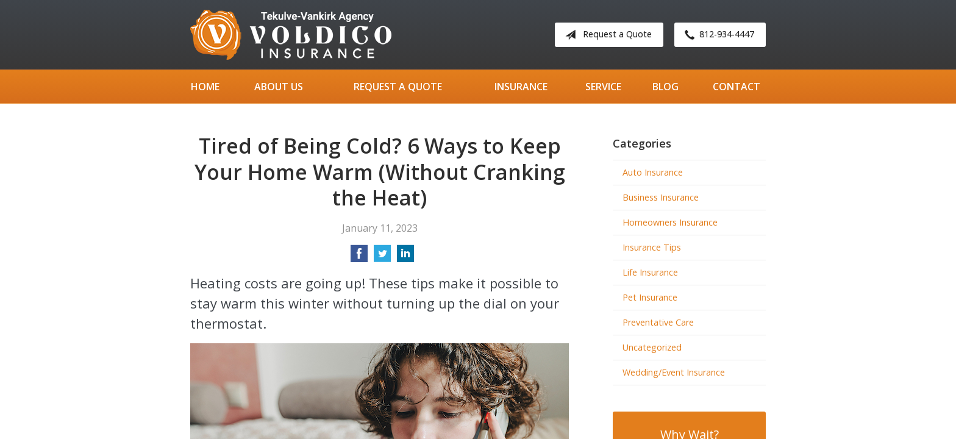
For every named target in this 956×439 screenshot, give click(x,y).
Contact (736, 86)
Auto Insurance (652, 172)
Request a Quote (606, 34)
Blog (665, 86)
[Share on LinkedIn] (405, 257)
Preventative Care (658, 322)
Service (603, 86)
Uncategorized (652, 347)
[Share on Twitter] (382, 257)
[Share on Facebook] (359, 257)
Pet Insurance (649, 297)
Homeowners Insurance (670, 222)
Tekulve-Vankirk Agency (290, 35)
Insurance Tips (651, 247)
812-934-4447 (717, 34)
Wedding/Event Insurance (673, 372)
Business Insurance (660, 197)
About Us (278, 86)
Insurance (521, 86)
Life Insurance (650, 272)
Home (205, 86)
